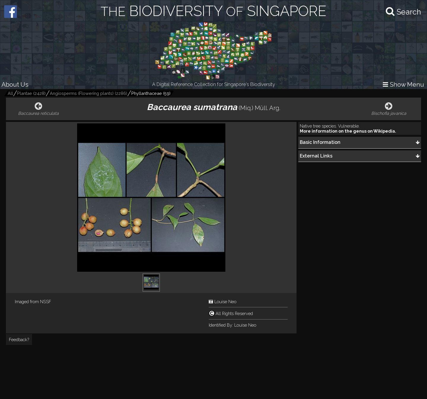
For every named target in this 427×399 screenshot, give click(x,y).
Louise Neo (225, 301)
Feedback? (19, 339)
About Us (14, 84)
